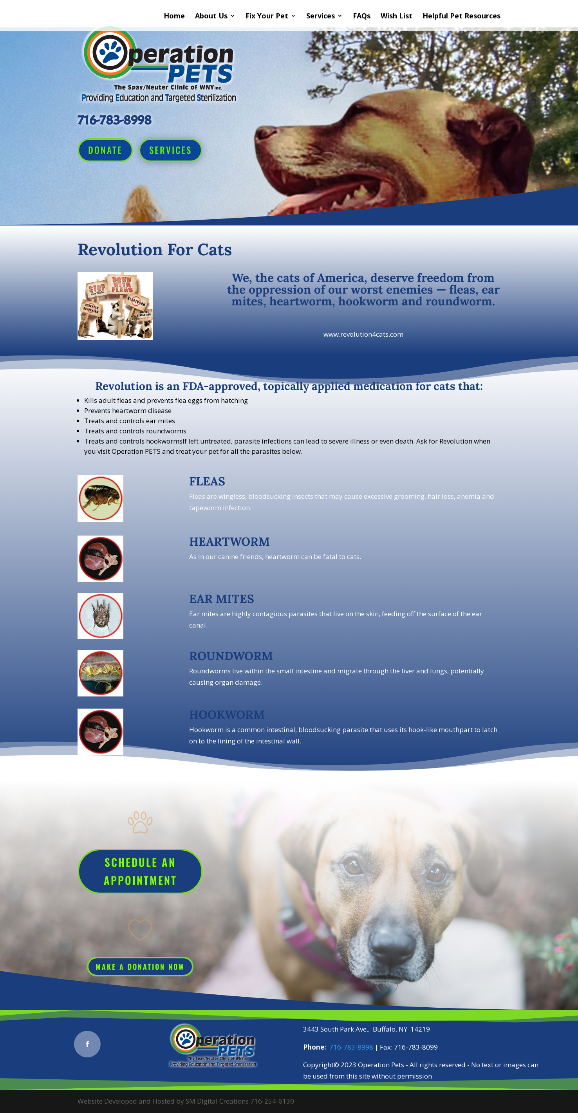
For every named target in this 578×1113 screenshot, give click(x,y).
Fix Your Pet (267, 16)
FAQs (361, 16)
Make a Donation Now (140, 966)
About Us (211, 16)
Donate (105, 150)
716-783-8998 (351, 1047)
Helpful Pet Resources (461, 16)
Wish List (396, 16)
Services (320, 16)
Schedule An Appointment (140, 871)
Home (174, 16)
